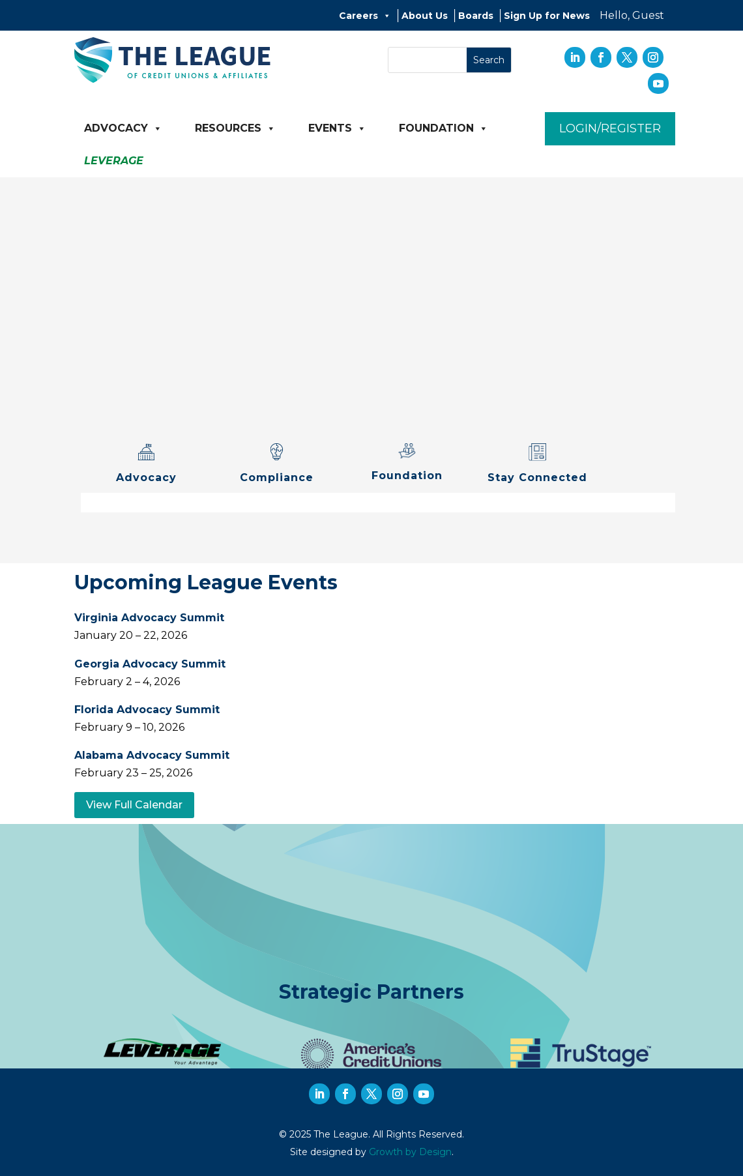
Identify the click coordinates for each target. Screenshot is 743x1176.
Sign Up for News (547, 16)
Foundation (443, 128)
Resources (235, 128)
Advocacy (123, 128)
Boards (475, 16)
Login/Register (610, 128)
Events (337, 128)
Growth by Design (410, 1152)
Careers (365, 15)
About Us (424, 16)
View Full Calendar (134, 805)
